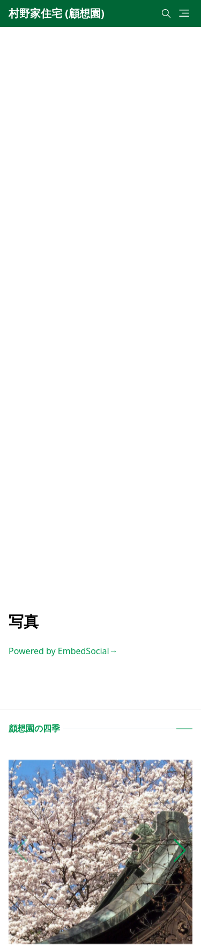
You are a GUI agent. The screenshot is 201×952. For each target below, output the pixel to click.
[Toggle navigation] (184, 13)
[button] (180, 850)
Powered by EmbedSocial (63, 651)
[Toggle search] (166, 13)
